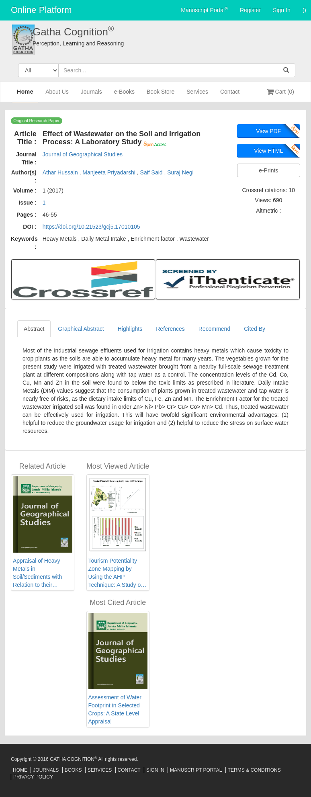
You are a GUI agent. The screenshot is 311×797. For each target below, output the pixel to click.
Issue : (27, 202)
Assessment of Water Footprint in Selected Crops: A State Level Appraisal (115, 709)
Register (250, 10)
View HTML (268, 151)
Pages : (26, 214)
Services (197, 95)
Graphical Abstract (81, 329)
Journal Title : (26, 158)
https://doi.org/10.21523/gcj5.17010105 (91, 226)
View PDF (268, 131)
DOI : (29, 226)
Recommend (214, 329)
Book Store (160, 95)
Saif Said (152, 172)
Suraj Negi (180, 172)
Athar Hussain (61, 172)
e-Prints (268, 170)
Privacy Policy (33, 777)
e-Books (124, 95)
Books (73, 770)
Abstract (34, 329)
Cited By (254, 329)
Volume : (25, 190)
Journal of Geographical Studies (83, 154)
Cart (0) (280, 91)
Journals (91, 95)
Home (25, 94)
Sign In (282, 10)
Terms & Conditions (254, 770)
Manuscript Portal (204, 9)
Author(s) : (24, 176)
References (170, 329)
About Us (57, 95)
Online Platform (41, 10)
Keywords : (24, 243)
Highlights (130, 329)
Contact (230, 95)
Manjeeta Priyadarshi (109, 172)
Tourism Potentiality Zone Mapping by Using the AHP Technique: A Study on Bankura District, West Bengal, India (116, 573)
